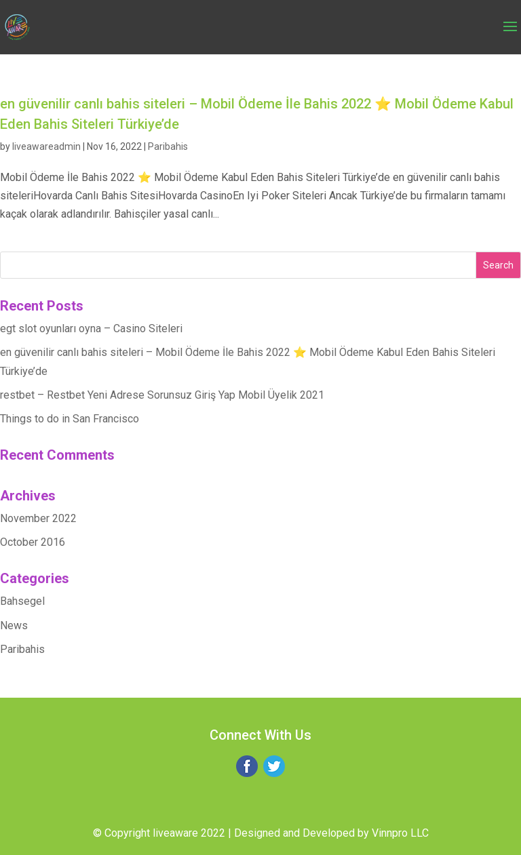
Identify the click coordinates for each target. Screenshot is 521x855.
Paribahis (168, 146)
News (14, 625)
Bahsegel (22, 601)
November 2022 (38, 518)
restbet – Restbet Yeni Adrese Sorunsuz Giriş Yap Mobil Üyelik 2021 (162, 395)
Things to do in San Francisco (69, 418)
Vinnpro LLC (400, 833)
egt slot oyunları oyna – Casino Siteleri (91, 328)
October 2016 (32, 542)
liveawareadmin (46, 146)
